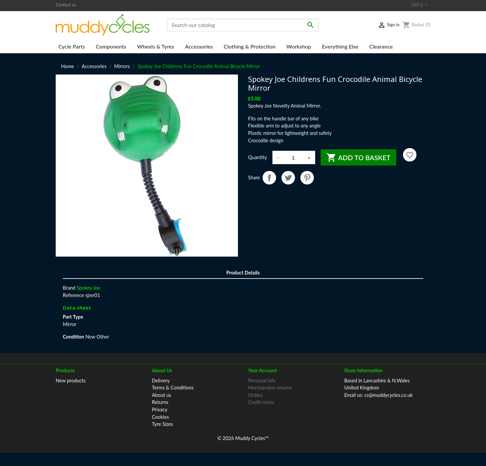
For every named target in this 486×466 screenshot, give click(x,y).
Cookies (160, 417)
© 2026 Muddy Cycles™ (243, 451)
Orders (255, 395)
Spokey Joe (88, 288)
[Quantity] (293, 157)
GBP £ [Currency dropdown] (417, 4)
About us (161, 395)
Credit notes (261, 402)
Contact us (66, 4)
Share (269, 177)
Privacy (159, 409)
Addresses (259, 409)
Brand (69, 288)
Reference (73, 295)
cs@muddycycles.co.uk (388, 395)
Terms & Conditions (173, 387)
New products (71, 380)
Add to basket (358, 157)
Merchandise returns (270, 387)
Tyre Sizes (162, 424)
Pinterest (307, 177)
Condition (73, 337)
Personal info (262, 380)
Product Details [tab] (243, 272)
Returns (160, 402)
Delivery (161, 380)
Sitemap (160, 438)
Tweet (288, 177)
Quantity (257, 157)
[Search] (243, 25)
